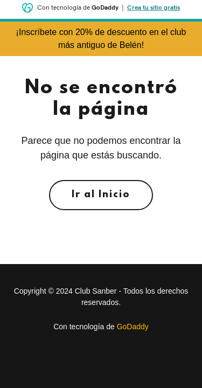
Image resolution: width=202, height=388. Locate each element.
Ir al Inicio (101, 195)
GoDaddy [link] (133, 326)
